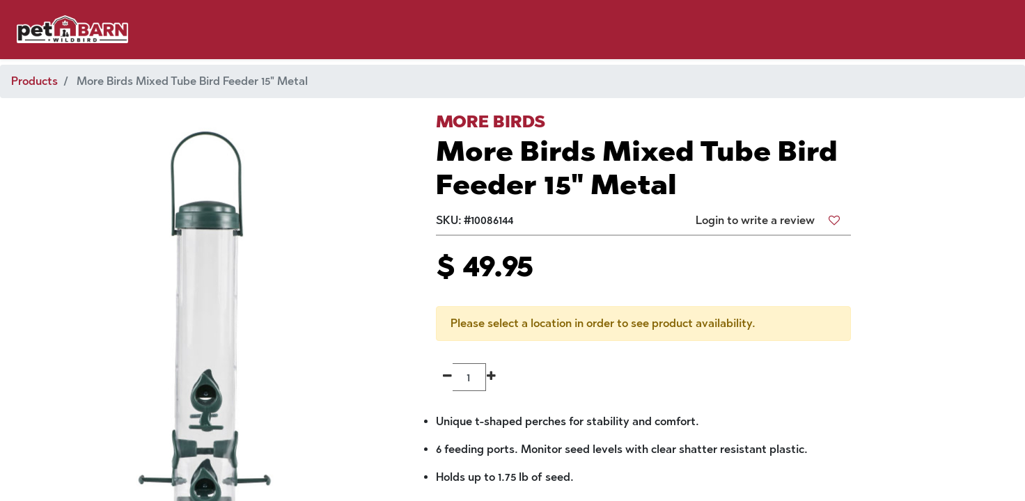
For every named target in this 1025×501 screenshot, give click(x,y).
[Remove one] (447, 377)
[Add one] (491, 377)
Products (34, 81)
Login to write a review (755, 220)
